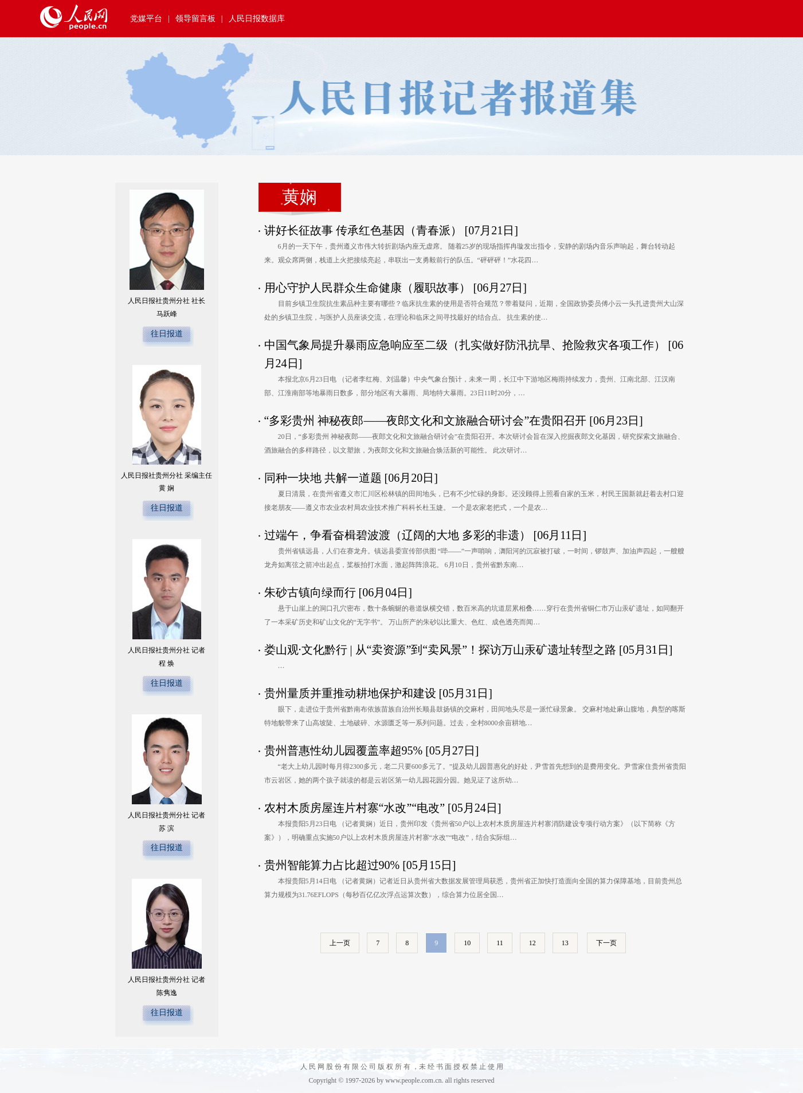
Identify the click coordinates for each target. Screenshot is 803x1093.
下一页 (606, 943)
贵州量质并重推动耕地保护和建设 (350, 693)
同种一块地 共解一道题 (323, 477)
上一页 (340, 943)
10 (467, 943)
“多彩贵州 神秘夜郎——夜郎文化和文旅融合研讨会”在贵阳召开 (425, 420)
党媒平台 (146, 18)
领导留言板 (195, 18)
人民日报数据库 (257, 18)
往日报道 (167, 333)
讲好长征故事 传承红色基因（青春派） (363, 230)
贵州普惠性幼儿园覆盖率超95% (343, 750)
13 (565, 943)
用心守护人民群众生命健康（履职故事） (367, 287)
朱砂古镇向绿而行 (310, 592)
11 (499, 943)
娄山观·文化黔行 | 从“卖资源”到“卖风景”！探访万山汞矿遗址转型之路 (440, 649)
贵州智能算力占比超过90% (332, 865)
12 (532, 943)
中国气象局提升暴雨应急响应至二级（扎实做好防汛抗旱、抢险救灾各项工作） (464, 345)
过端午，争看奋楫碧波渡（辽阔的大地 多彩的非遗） (397, 535)
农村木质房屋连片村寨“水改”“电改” (354, 807)
